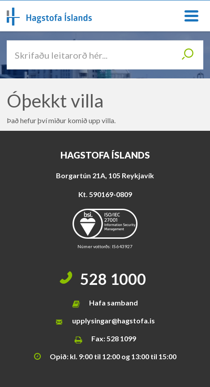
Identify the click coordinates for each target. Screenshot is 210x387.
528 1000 (113, 279)
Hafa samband (113, 302)
